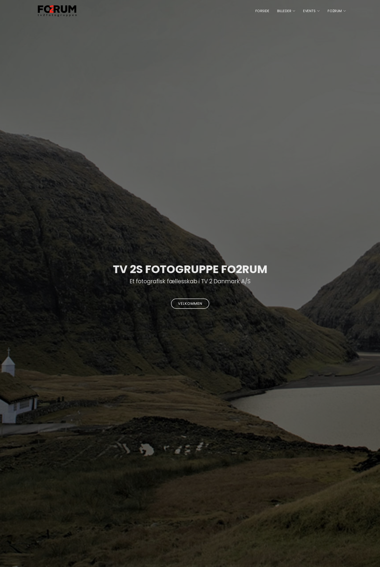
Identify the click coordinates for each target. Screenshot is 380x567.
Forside (262, 10)
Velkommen (190, 302)
